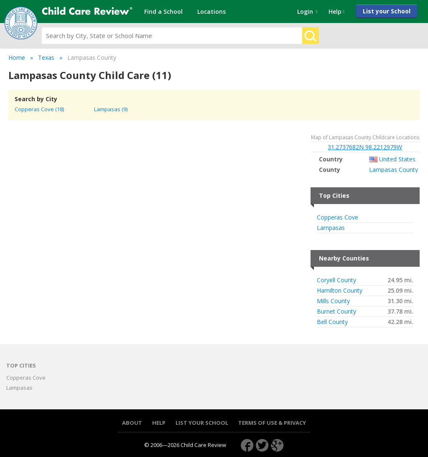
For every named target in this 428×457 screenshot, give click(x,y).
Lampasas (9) (110, 109)
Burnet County (336, 311)
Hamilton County (339, 291)
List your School (386, 11)
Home (16, 57)
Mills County (333, 301)
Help (159, 423)
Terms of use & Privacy (272, 423)
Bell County (332, 322)
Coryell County (336, 280)
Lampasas (331, 228)
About (132, 423)
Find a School (163, 11)
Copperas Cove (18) (39, 109)
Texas (46, 57)
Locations (211, 11)
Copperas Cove (337, 217)
